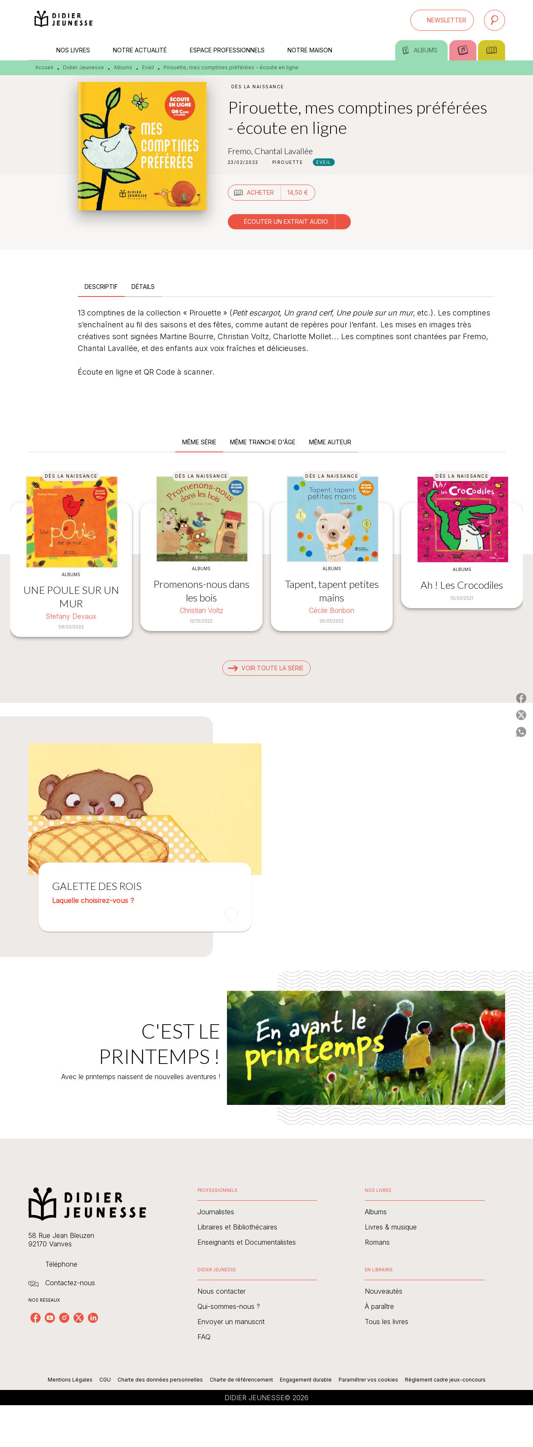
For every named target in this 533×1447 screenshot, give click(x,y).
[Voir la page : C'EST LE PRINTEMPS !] (266, 1038)
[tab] (38, 50)
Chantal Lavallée (283, 151)
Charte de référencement (241, 1379)
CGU (105, 1379)
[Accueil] (63, 20)
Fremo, (241, 151)
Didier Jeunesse (83, 67)
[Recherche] (494, 20)
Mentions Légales (70, 1379)
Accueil (44, 67)
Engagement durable (306, 1379)
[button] (442, 20)
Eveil (148, 67)
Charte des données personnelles (160, 1379)
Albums (123, 67)
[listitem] (35, 1318)
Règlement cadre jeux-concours (445, 1379)
